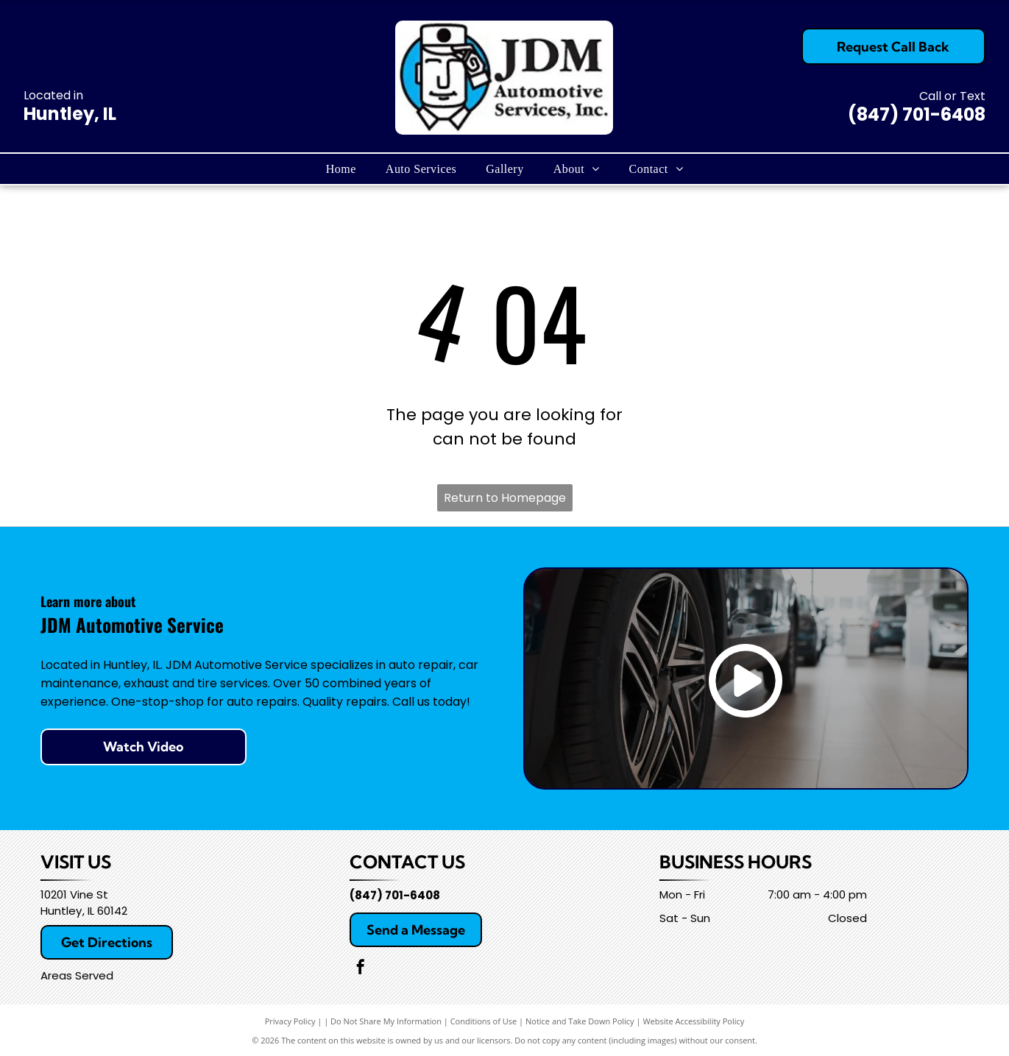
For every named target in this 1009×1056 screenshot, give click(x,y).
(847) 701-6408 (916, 114)
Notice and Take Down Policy (579, 1021)
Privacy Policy (290, 1021)
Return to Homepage (505, 497)
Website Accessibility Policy (693, 1021)
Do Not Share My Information (386, 1021)
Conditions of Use (483, 1021)
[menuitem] (341, 168)
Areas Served (76, 975)
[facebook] (361, 969)
